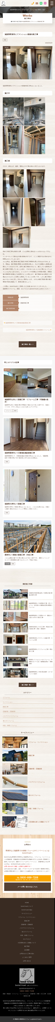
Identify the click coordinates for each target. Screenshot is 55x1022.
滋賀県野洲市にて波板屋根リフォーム (38, 330)
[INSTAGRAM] (45, 3)
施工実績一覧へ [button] (27, 685)
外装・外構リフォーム (10, 725)
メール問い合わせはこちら (27, 887)
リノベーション (8, 702)
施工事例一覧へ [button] (27, 344)
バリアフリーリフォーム (10, 716)
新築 (5, 40)
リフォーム (6, 697)
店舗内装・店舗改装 (9, 711)
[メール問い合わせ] (36, 3)
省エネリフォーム (8, 721)
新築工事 (5, 707)
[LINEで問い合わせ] (41, 3)
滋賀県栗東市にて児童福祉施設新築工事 (17, 323)
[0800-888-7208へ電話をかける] (32, 3)
